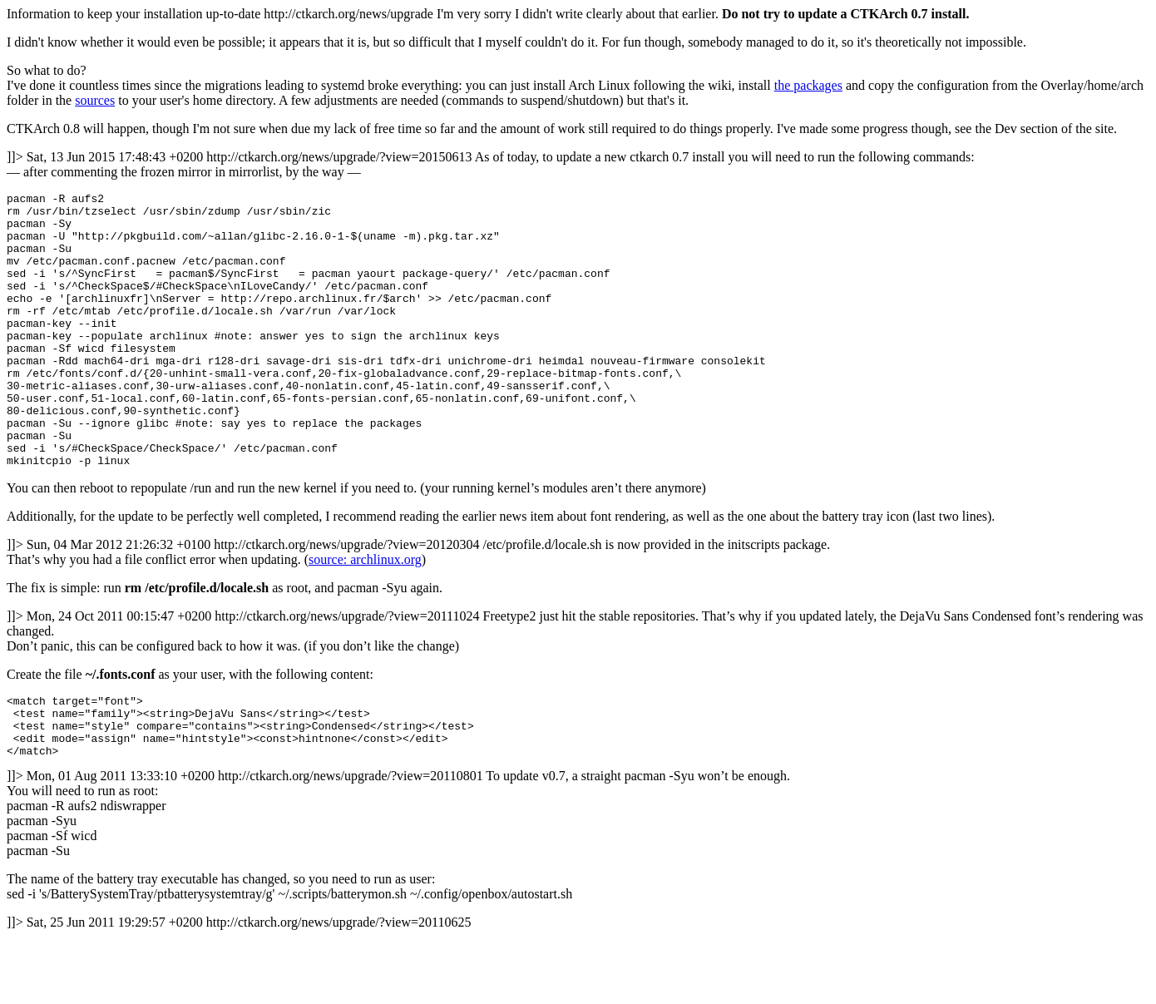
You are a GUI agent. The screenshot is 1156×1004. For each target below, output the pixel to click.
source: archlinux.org (365, 614)
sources (95, 100)
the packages (808, 85)
